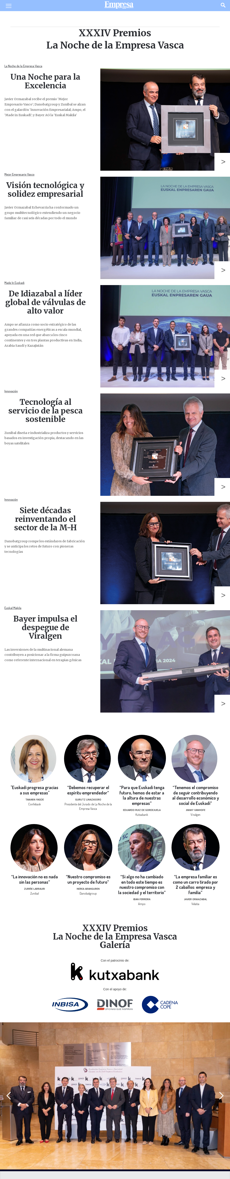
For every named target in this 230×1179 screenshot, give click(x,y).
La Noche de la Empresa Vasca (23, 66)
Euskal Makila (12, 608)
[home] (119, 6)
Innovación (11, 391)
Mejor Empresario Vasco (19, 174)
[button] (9, 1095)
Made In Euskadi (14, 283)
